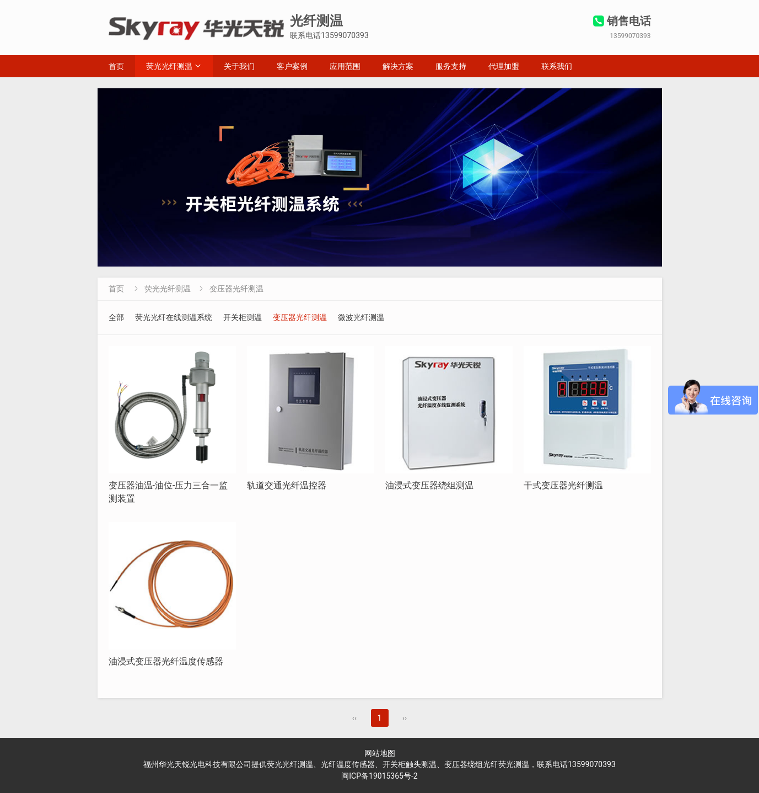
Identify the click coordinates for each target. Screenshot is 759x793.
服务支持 (450, 66)
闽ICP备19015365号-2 (379, 775)
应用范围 (345, 66)
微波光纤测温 (361, 317)
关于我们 (239, 66)
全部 (116, 317)
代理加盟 (503, 66)
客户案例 (292, 66)
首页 (116, 66)
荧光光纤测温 (169, 66)
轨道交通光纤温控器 (286, 485)
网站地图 (379, 753)
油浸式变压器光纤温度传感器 (166, 661)
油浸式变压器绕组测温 (429, 485)
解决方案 (398, 66)
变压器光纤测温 (236, 288)
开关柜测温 (242, 317)
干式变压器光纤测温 (563, 485)
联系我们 (556, 66)
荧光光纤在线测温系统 (173, 317)
